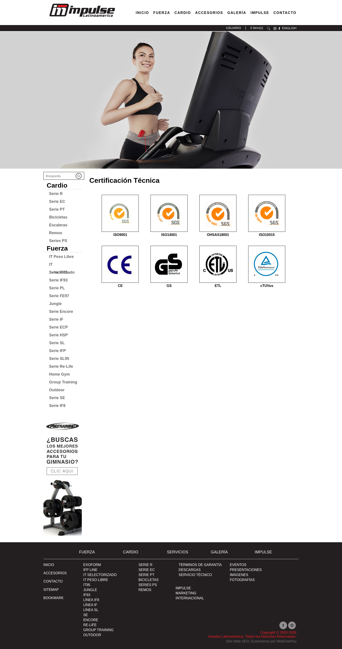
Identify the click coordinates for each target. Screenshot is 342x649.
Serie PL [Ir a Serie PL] (57, 288)
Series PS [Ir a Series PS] (58, 241)
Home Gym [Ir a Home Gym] (59, 374)
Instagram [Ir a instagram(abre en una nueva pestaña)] (292, 625)
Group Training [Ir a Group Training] (63, 382)
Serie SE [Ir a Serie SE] (57, 398)
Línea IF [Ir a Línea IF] (90, 605)
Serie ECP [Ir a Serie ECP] (58, 327)
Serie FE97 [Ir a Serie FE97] (59, 296)
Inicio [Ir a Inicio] (48, 565)
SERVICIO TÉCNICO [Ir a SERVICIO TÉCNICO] (195, 575)
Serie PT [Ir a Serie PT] (57, 209)
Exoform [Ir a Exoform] (92, 565)
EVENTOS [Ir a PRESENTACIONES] (238, 565)
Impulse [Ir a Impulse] (260, 13)
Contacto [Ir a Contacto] (285, 13)
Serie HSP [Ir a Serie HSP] (58, 335)
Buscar (268, 28)
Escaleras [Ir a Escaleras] (58, 225)
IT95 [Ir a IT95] (86, 585)
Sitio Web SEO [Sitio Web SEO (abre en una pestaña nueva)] (237, 641)
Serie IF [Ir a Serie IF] (56, 319)
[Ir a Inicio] (82, 18)
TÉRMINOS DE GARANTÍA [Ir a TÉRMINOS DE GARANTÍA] (200, 565)
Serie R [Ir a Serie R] (56, 193)
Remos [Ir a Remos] (55, 233)
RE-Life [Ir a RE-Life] (90, 625)
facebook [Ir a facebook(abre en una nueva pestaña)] (279, 28)
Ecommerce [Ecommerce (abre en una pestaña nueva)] (260, 641)
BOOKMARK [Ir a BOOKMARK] (53, 598)
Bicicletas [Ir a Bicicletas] (58, 217)
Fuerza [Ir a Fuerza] (161, 13)
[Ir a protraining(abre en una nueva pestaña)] (62, 477)
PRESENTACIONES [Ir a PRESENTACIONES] (246, 570)
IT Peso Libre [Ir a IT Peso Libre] (61, 256)
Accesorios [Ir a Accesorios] (209, 13)
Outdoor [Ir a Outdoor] (57, 390)
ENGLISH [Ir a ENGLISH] (289, 28)
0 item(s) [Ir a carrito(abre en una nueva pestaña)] (256, 28)
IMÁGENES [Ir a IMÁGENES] (239, 575)
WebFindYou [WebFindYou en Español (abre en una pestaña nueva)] (286, 641)
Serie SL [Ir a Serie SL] (57, 343)
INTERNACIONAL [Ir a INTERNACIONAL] (190, 598)
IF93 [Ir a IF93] (86, 595)
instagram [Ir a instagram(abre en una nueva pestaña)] (275, 28)
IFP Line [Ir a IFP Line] (90, 570)
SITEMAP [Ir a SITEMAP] (51, 589)
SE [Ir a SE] (85, 615)
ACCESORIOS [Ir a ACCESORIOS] (55, 573)
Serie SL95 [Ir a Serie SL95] (59, 358)
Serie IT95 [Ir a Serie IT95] (58, 272)
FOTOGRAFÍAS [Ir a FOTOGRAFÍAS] (242, 580)
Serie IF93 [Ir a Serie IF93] (58, 280)
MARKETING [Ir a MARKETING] (186, 593)
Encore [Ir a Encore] (90, 620)
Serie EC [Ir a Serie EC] (57, 201)
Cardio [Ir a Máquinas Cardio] (182, 13)
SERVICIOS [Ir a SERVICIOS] (177, 552)
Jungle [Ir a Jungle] (55, 304)
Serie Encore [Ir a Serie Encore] (61, 311)
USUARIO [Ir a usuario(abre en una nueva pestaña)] (233, 28)
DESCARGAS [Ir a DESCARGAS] (189, 570)
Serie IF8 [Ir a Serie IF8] (57, 405)
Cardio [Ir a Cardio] (57, 185)
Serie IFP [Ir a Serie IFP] (57, 351)
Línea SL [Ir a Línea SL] (90, 610)
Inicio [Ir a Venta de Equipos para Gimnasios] (142, 13)
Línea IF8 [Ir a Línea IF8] (91, 600)
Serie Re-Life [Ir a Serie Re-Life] (61, 366)
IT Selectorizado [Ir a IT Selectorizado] (62, 265)
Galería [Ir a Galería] (236, 13)
